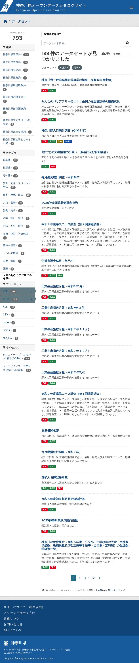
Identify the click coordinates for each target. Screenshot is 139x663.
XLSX (52, 90)
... (89, 576)
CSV (60, 141)
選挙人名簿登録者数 (54, 477)
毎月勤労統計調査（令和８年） (61, 177)
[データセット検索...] (82, 43)
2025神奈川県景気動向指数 (59, 520)
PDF (44, 90)
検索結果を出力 (53, 34)
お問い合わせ (13, 624)
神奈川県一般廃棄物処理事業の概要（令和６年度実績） (77, 80)
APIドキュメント (116, 590)
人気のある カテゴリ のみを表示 (17, 277)
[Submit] (127, 43)
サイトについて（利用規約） (24, 607)
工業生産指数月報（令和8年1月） (63, 286)
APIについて (13, 630)
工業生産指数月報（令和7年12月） (64, 307)
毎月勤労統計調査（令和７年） (61, 452)
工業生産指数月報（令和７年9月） (64, 372)
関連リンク (12, 618)
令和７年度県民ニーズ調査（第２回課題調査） (71, 224)
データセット (21, 21)
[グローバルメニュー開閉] (131, 7)
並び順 (105, 53)
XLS (60, 275)
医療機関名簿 (50, 430)
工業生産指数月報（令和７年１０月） (66, 351)
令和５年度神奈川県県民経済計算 (63, 499)
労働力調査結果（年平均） (58, 261)
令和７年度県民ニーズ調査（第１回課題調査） (71, 394)
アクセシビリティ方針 (19, 612)
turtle (68, 141)
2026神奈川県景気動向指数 (59, 203)
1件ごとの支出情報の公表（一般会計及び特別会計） (75, 152)
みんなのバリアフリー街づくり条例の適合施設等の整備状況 (80, 101)
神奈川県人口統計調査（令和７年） (64, 130)
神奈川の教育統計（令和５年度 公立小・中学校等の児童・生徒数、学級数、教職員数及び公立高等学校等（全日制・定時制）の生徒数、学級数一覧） (86, 545)
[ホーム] (5, 21)
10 (93, 577)
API (100, 590)
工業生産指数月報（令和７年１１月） (66, 329)
